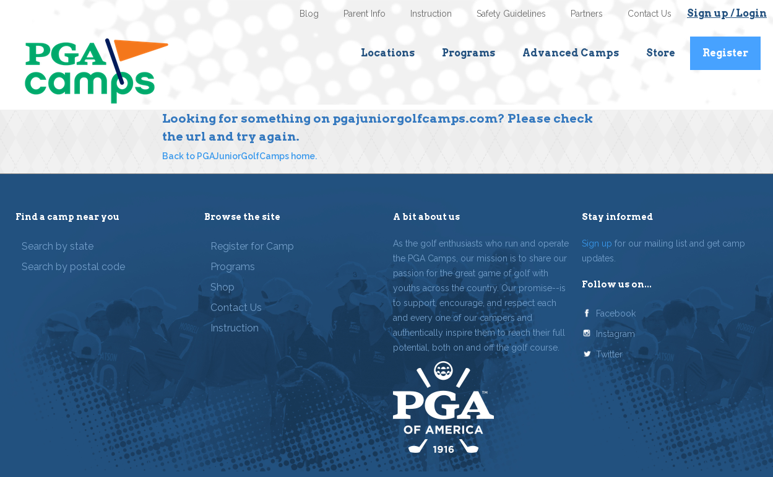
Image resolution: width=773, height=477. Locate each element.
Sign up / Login (727, 13)
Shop (222, 287)
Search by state (57, 246)
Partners (587, 14)
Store (660, 53)
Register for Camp (252, 246)
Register (725, 53)
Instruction (431, 14)
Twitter (609, 354)
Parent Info (364, 14)
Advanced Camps (570, 53)
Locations (388, 53)
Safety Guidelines (511, 14)
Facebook (616, 313)
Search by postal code (73, 267)
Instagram (615, 334)
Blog (309, 14)
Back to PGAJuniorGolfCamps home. (239, 156)
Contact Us (650, 14)
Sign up (597, 243)
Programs (468, 53)
